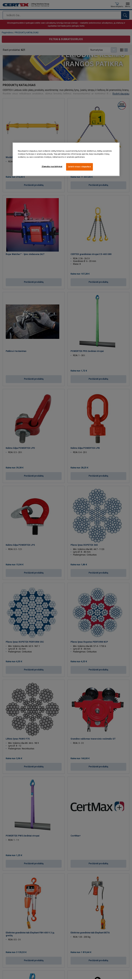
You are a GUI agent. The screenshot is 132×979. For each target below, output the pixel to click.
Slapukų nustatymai (52, 166)
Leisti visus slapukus (79, 167)
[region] (66, 159)
